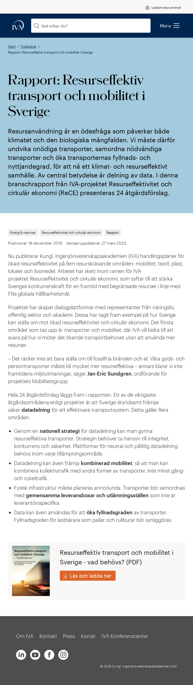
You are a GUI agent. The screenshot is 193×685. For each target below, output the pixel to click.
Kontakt (48, 636)
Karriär (88, 636)
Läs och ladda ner (91, 576)
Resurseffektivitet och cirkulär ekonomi (71, 233)
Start (12, 46)
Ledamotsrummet (166, 7)
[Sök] (36, 25)
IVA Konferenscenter (125, 636)
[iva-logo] (18, 25)
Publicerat (28, 46)
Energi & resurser (23, 233)
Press (69, 636)
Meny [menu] (169, 26)
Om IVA (24, 636)
